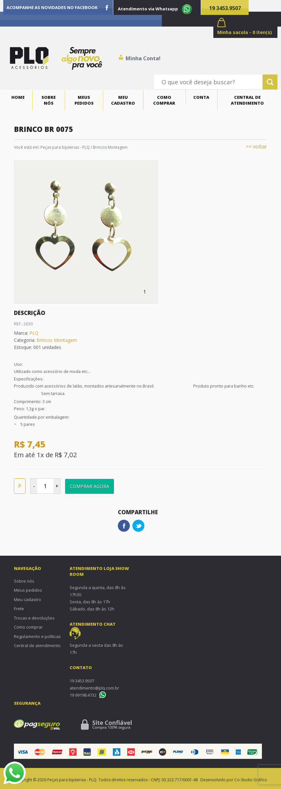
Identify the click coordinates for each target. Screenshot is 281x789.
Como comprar (164, 100)
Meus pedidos (84, 100)
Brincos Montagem (110, 147)
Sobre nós (48, 100)
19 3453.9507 (225, 8)
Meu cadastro (123, 100)
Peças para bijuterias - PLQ (65, 147)
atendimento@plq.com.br (94, 688)
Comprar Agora (89, 486)
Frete (19, 608)
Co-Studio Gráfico (250, 780)
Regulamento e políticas (37, 636)
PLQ (34, 333)
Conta (201, 97)
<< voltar (256, 146)
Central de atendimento (247, 100)
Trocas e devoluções (34, 618)
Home (18, 97)
